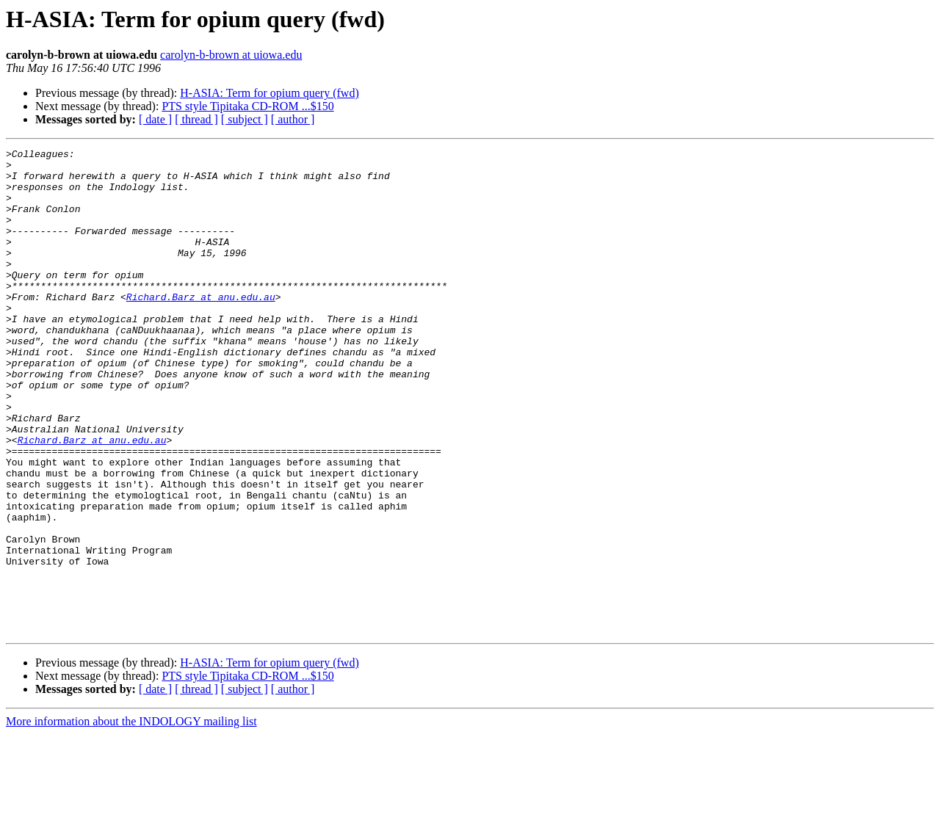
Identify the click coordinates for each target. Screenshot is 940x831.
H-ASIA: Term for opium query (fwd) (269, 93)
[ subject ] (244, 119)
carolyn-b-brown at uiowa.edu (231, 54)
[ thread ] (196, 119)
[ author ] (293, 119)
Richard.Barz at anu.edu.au (200, 327)
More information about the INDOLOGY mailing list (131, 818)
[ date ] (155, 119)
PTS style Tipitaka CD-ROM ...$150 (247, 106)
